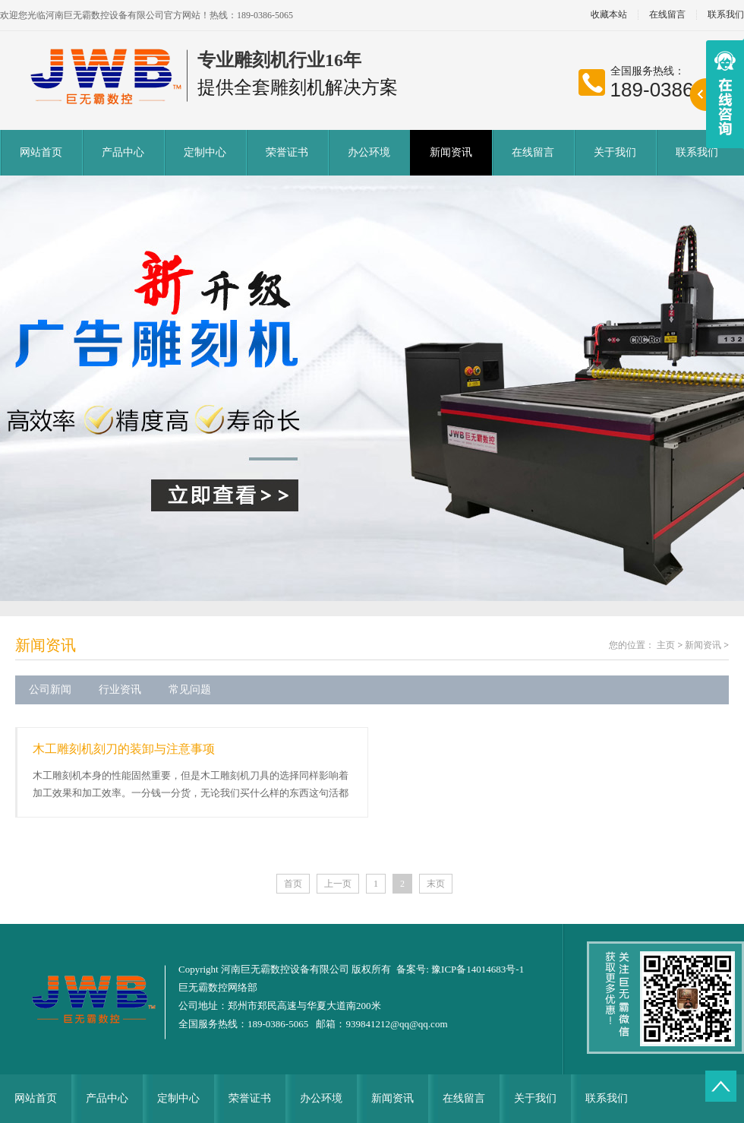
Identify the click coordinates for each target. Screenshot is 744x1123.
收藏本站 (609, 15)
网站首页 (41, 152)
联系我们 (697, 152)
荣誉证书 (287, 152)
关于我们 (615, 152)
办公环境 (369, 152)
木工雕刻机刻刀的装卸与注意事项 (124, 748)
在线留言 (667, 15)
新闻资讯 (451, 152)
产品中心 (123, 152)
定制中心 (205, 152)
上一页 (338, 883)
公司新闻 (50, 689)
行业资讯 (120, 689)
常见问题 (190, 689)
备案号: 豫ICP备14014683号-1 (460, 969)
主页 (666, 645)
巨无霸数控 (203, 987)
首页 (293, 883)
